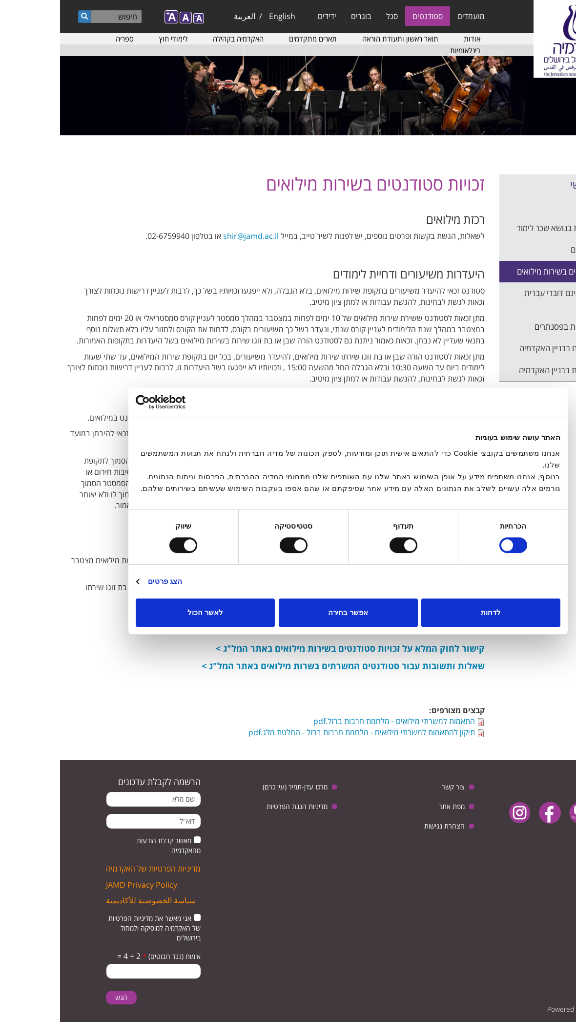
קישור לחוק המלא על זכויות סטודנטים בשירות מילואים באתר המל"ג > (290, 648)
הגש (61, 997)
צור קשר (393, 786)
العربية (184, 16)
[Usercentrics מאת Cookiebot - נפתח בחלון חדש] (118, 402)
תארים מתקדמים (253, 38)
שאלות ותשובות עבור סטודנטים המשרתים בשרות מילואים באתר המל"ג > (283, 666)
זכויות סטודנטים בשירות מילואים (508, 271)
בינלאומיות (405, 50)
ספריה (65, 38)
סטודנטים (367, 16)
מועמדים (411, 16)
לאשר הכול (145, 612)
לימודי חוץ (113, 38)
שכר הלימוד (540, 206)
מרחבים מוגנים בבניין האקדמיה (509, 348)
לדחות (431, 612)
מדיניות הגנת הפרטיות (236, 806)
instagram (460, 813)
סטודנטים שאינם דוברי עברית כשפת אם (511, 298)
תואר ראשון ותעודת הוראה (340, 38)
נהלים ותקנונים (535, 249)
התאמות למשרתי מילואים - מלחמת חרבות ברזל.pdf (334, 721)
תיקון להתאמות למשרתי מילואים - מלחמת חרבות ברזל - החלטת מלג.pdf (301, 732)
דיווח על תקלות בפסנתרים (516, 326)
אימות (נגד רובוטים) (111, 956)
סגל (332, 16)
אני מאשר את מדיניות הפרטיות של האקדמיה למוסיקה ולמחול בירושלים (94, 928)
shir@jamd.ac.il (191, 236)
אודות (412, 38)
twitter (550, 813)
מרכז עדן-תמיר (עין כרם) (235, 786)
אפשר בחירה (288, 612)
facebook (490, 813)
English (222, 16)
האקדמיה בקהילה (178, 38)
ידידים (267, 16)
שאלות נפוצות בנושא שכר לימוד (507, 228)
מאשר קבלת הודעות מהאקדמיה (109, 845)
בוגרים (301, 16)
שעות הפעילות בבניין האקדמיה (509, 370)
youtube (520, 813)
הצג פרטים (105, 581)
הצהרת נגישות (384, 825)
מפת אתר (392, 806)
